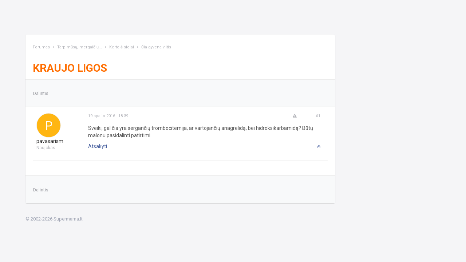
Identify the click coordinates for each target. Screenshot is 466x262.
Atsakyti (97, 146)
